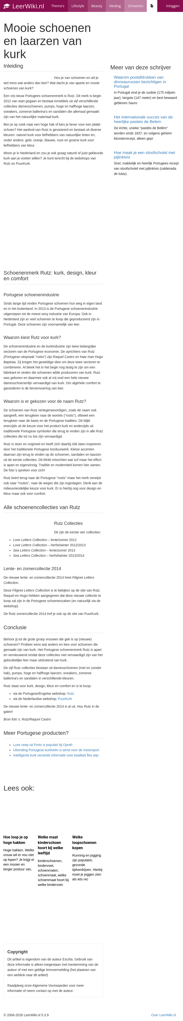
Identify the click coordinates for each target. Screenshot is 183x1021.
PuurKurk (65, 699)
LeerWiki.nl (24, 6)
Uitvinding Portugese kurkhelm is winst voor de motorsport (56, 750)
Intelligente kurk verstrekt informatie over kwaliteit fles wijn (56, 755)
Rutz (70, 693)
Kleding (115, 6)
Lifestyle (77, 6)
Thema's (57, 6)
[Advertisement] (53, 217)
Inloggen (172, 6)
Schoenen (135, 6)
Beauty (96, 6)
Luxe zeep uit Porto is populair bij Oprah (42, 745)
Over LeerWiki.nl (163, 1015)
